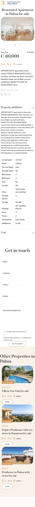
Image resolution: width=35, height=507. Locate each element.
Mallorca (3, 90)
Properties (10, 90)
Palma (16, 90)
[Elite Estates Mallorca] (9, 3)
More (7, 402)
